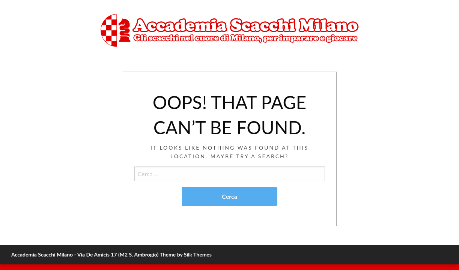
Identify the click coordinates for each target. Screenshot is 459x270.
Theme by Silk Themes (186, 254)
